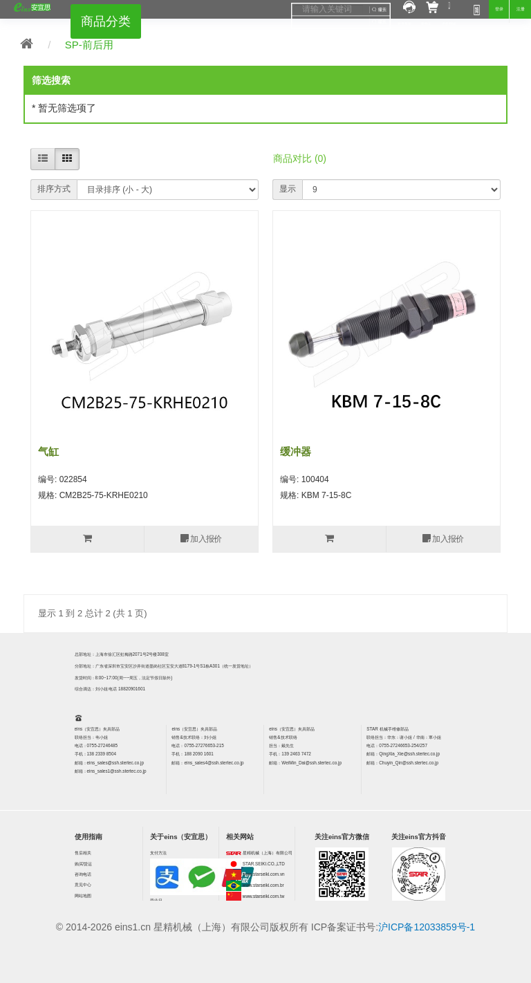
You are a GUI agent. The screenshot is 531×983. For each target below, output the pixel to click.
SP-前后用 (89, 44)
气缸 (48, 451)
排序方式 (54, 189)
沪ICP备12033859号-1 (426, 927)
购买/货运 (84, 863)
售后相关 (83, 852)
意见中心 (83, 884)
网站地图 (83, 895)
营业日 (156, 900)
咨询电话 (83, 874)
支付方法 (158, 852)
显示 (287, 189)
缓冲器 (295, 451)
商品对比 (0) (299, 158)
